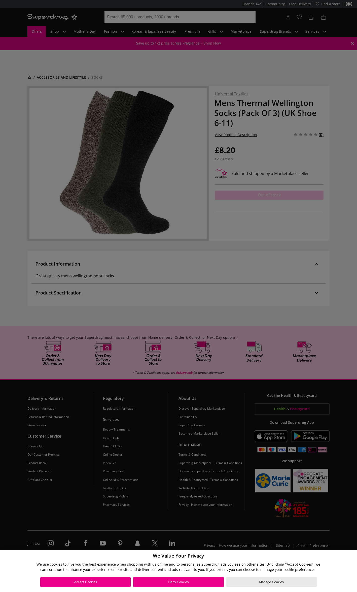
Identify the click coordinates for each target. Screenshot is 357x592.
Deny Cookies (178, 582)
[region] (178, 571)
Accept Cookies (85, 582)
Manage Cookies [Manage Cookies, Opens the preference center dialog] (271, 582)
